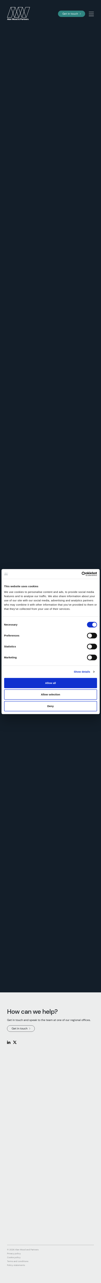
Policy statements (16, 1265)
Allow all (50, 682)
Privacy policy (14, 1253)
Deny (50, 706)
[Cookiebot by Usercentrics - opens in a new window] (81, 574)
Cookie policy (14, 1257)
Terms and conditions (17, 1261)
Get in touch (71, 14)
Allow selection (50, 694)
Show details (82, 671)
